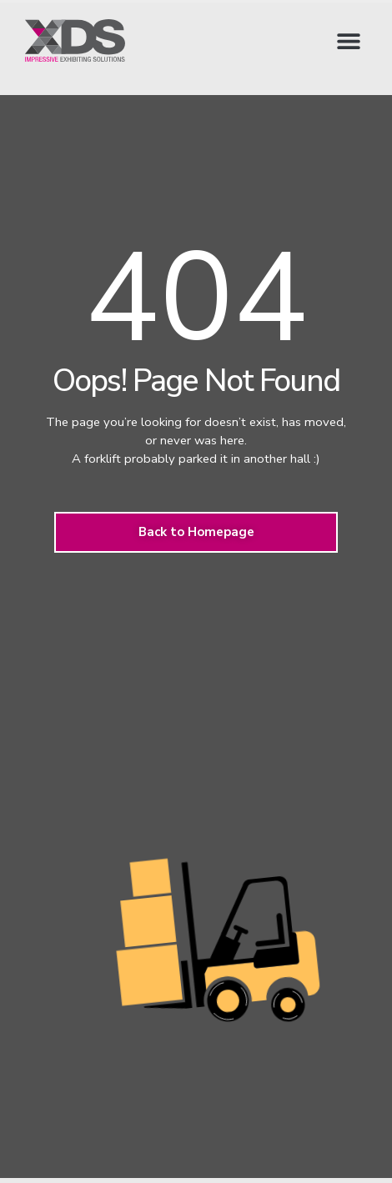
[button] (348, 40)
